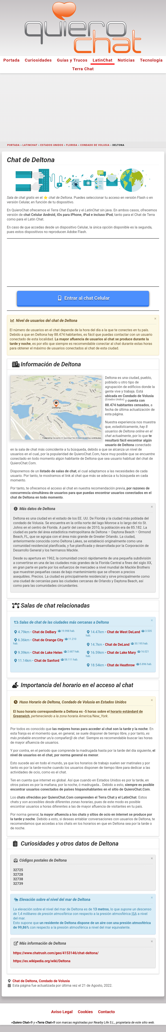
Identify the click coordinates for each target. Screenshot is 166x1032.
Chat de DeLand (117, 644)
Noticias (126, 60)
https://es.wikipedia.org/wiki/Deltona (41, 961)
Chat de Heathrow (121, 665)
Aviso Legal (62, 1011)
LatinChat (103, 60)
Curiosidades (38, 60)
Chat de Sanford (46, 661)
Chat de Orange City (47, 640)
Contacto (106, 1011)
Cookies (85, 1011)
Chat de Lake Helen (47, 653)
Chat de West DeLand (123, 632)
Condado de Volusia (94, 145)
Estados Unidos (51, 145)
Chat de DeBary (44, 632)
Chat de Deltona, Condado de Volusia (41, 981)
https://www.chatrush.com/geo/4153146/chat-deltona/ (56, 953)
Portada (11, 60)
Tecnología (151, 60)
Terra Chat (83, 68)
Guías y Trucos (72, 60)
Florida (71, 145)
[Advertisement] (83, 107)
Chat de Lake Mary (121, 653)
